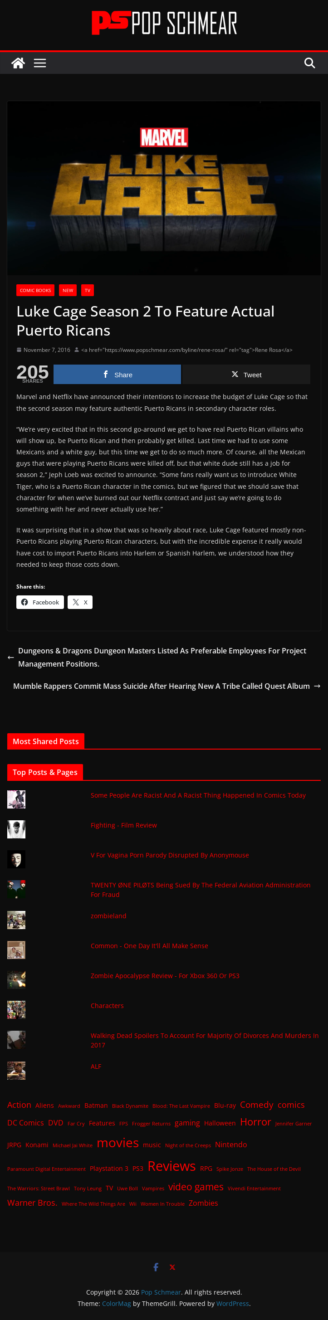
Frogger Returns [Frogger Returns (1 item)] (151, 1123)
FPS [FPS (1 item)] (123, 1123)
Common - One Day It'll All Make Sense (149, 945)
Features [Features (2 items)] (102, 1123)
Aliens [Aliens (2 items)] (44, 1105)
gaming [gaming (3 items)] (187, 1123)
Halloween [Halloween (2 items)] (220, 1123)
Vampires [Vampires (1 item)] (153, 1188)
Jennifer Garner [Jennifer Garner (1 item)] (293, 1123)
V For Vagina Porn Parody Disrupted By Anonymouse (170, 855)
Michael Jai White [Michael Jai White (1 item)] (73, 1145)
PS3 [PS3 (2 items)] (137, 1168)
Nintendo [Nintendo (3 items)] (231, 1145)
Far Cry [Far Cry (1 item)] (76, 1123)
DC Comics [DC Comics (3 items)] (25, 1123)
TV (87, 290)
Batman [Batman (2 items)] (96, 1105)
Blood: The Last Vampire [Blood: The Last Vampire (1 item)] (181, 1106)
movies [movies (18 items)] (118, 1142)
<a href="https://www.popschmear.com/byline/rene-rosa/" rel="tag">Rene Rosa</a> (187, 350)
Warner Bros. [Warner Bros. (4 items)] (32, 1202)
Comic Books (35, 290)
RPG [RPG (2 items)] (206, 1168)
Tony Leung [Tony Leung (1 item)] (88, 1188)
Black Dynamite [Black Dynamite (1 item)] (130, 1106)
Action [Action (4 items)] (19, 1104)
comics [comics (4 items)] (291, 1104)
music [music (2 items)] (152, 1144)
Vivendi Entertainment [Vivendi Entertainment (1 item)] (254, 1188)
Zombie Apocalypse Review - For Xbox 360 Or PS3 (165, 975)
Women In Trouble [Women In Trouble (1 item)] (163, 1204)
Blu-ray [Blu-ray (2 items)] (225, 1105)
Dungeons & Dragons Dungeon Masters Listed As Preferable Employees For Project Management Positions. (156, 657)
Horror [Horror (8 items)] (255, 1122)
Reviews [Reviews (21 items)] (171, 1166)
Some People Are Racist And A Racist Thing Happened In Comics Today (198, 795)
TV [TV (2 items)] (109, 1188)
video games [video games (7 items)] (196, 1186)
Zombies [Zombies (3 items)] (203, 1203)
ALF (96, 1066)
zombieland (109, 915)
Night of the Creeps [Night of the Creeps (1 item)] (188, 1145)
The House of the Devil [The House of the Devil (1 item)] (274, 1169)
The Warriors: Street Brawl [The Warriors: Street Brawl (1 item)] (38, 1188)
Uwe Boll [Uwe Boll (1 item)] (127, 1188)
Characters (107, 1005)
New (68, 290)
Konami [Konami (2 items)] (37, 1144)
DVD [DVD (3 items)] (56, 1123)
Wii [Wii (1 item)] (133, 1204)
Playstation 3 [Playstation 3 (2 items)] (109, 1168)
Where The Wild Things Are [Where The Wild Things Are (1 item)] (93, 1204)
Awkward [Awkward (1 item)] (69, 1106)
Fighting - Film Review (124, 825)
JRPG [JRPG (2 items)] (14, 1144)
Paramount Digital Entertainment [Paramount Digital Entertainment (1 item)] (46, 1169)
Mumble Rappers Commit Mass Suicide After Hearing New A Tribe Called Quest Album (167, 686)
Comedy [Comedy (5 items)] (257, 1104)
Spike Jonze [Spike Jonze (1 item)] (229, 1169)
